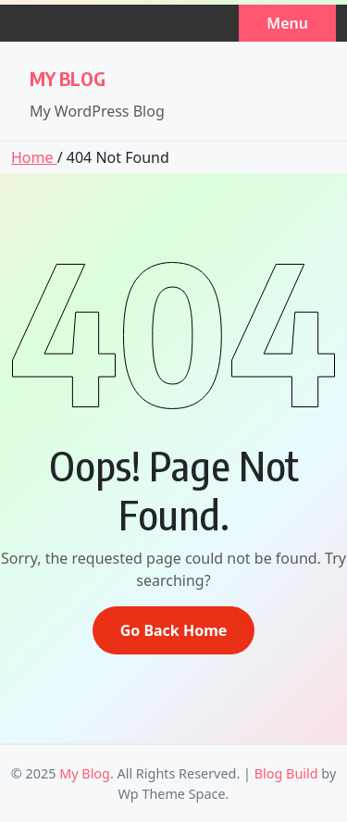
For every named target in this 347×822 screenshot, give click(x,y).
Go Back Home (174, 630)
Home (34, 157)
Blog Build (286, 773)
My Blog (67, 78)
